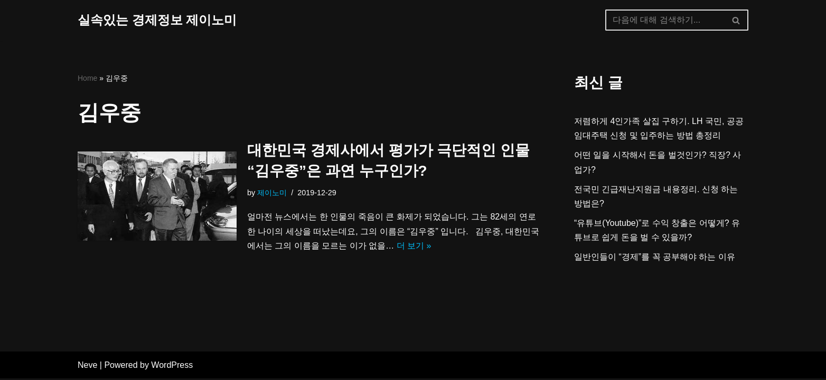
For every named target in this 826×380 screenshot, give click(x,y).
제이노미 (272, 192)
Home (87, 78)
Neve (87, 366)
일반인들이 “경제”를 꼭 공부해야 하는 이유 (654, 256)
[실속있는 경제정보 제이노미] (157, 20)
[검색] (665, 20)
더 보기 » (414, 245)
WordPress (172, 366)
